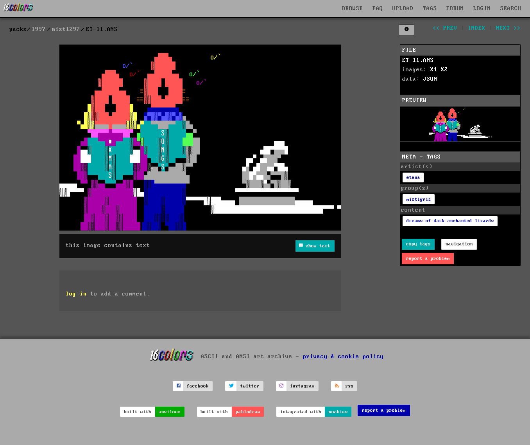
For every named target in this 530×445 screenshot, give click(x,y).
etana (413, 177)
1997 (39, 29)
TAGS (430, 8)
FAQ (377, 8)
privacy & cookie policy (343, 356)
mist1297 (66, 29)
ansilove (170, 411)
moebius (338, 411)
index (476, 28)
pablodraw (248, 411)
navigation (459, 244)
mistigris (418, 199)
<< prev (445, 28)
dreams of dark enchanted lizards (450, 220)
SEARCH (510, 8)
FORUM (455, 8)
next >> (508, 28)
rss (350, 386)
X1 (433, 70)
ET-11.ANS (418, 60)
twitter (250, 386)
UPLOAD (403, 8)
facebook (198, 386)
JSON (430, 79)
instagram (302, 386)
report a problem (428, 258)
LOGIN (482, 8)
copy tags (418, 244)
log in (76, 294)
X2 (444, 70)
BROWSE (352, 8)
